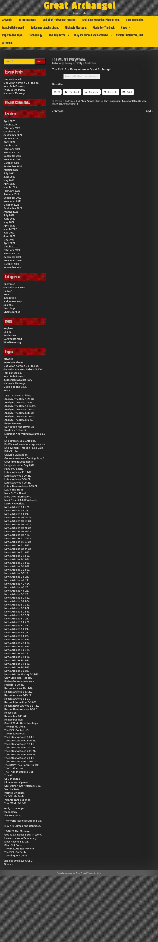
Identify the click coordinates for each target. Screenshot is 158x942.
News (124, 27)
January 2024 (11, 152)
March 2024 (10, 145)
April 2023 (9, 183)
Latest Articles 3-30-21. (17, 479)
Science (142, 101)
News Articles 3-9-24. (16, 576)
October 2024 (11, 131)
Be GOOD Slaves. (27, 20)
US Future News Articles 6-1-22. (22, 785)
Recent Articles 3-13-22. (18, 691)
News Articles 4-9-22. (16, 587)
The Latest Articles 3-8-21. (19, 744)
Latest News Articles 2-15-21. (21, 486)
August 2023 (10, 170)
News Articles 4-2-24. (16, 580)
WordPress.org (12, 342)
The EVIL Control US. (16, 730)
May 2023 (8, 180)
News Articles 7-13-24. (17, 643)
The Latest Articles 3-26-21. (20, 740)
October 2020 (11, 264)
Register (8, 328)
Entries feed (10, 335)
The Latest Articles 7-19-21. (20, 754)
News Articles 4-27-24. (17, 583)
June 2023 (9, 176)
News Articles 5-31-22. (17, 604)
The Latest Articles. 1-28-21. (20, 761)
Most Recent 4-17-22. (16, 841)
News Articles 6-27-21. (17, 625)
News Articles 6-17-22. (17, 615)
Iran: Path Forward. (13, 27)
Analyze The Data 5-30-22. (19, 413)
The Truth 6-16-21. (14, 768)
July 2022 (8, 215)
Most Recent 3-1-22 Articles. (20, 500)
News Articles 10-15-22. (17, 524)
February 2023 (11, 190)
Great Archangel (80, 6)
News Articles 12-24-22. (17, 548)
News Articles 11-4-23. (17, 545)
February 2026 (11, 128)
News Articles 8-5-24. (16, 653)
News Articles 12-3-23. (17, 552)
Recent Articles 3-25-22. (18, 695)
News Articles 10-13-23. (17, 521)
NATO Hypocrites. (14, 503)
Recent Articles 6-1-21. (17, 698)
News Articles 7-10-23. (17, 639)
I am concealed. (135, 20)
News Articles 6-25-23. (17, 622)
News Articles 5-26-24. (17, 601)
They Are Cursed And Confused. (91, 35)
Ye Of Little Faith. (14, 796)
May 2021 (8, 239)
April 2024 (9, 142)
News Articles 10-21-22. (17, 528)
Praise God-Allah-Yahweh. (19, 681)
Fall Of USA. (11, 451)
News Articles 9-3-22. (16, 670)
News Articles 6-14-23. (17, 611)
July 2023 (8, 173)
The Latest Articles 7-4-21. (19, 758)
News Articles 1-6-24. (16, 514)
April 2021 (9, 243)
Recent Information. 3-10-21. (20, 702)
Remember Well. (13, 719)
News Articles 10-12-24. (17, 517)
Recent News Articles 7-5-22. (20, 709)
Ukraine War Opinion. (16, 782)
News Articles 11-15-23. (17, 538)
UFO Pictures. (12, 779)
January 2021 (11, 253)
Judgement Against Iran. (45, 27)
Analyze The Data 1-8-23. (18, 402)
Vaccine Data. (12, 789)
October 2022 (11, 204)
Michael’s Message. (75, 27)
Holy (106, 101)
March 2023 (10, 187)
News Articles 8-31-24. (17, 650)
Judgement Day (129, 101)
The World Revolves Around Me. (23, 820)
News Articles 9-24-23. (17, 667)
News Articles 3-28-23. (17, 569)
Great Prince (90, 63)
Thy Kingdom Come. (16, 855)
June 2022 (9, 218)
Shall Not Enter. (13, 845)
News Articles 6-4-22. (16, 632)
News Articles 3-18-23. (17, 562)
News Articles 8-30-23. (17, 646)
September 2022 (12, 208)
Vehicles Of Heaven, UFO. (130, 35)
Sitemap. (7, 43)
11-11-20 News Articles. (17, 395)
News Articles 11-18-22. (17, 542)
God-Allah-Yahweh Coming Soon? (24, 458)
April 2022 (9, 225)
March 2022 (10, 229)
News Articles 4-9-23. (16, 590)
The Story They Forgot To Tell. (21, 765)
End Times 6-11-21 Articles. (20, 440)
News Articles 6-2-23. (16, 618)
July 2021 (8, 232)
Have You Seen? (13, 468)
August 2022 (10, 211)
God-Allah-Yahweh (85, 101)
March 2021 (10, 246)
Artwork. (7, 20)
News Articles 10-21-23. (17, 531)
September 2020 (12, 267)
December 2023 (12, 156)
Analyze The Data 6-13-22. (19, 416)
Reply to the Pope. (12, 35)
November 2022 (12, 201)
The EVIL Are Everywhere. (82, 76)
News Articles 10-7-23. (17, 535)
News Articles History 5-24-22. (21, 674)
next (149, 111)
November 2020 (12, 260)
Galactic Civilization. (16, 454)
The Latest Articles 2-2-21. (19, 737)
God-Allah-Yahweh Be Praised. (59, 20)
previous (58, 111)
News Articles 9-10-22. (17, 657)
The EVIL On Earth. (15, 852)
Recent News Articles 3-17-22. (21, 705)
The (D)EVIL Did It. (15, 726)
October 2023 (11, 163)
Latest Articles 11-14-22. (18, 472)
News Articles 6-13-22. (17, 608)
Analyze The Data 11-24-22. (20, 406)
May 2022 (8, 222)
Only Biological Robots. (18, 677)
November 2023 (12, 159)
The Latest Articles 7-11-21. (20, 751)
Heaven (99, 101)
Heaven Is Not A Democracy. (20, 838)
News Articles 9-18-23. (17, 664)
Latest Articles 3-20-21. (17, 475)
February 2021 (11, 250)
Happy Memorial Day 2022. (19, 465)
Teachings (57, 104)
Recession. (10, 712)
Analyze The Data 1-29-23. (19, 399)
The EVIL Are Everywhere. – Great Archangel (81, 69)
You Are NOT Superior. (17, 799)
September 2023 (12, 166)
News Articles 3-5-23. (16, 573)
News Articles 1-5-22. (16, 510)
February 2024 (11, 149)
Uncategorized (70, 104)
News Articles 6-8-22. (16, 636)
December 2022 (12, 197)
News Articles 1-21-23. (17, 507)
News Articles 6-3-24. (16, 629)
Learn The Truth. (14, 489)
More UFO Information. (17, 496)
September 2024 (12, 135)
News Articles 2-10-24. (17, 559)
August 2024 (10, 138)
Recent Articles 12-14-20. (18, 688)
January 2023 (11, 194)
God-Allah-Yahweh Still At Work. (23, 834)
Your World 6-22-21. (15, 803)
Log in (7, 332)
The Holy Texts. (57, 35)
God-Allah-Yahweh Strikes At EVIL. (101, 20)
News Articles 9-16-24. (17, 660)
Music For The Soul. (104, 27)
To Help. (9, 775)
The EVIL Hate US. (14, 733)
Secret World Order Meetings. (21, 723)
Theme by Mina (94, 873)
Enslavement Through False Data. (24, 447)
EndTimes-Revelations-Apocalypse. (25, 444)
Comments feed (12, 339)
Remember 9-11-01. (15, 716)
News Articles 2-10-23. (17, 555)
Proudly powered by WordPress (71, 873)
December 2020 (12, 257)
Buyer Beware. (12, 423)
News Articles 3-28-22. (17, 566)
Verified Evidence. (14, 792)
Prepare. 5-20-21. (14, 684)
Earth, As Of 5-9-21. (15, 430)
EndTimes (70, 101)
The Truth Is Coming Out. (18, 772)
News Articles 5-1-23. (16, 594)
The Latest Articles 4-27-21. (20, 747)
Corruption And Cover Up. (19, 427)
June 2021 (9, 236)
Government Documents (18, 461)
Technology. (36, 35)
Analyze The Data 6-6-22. (18, 420)
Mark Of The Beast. (15, 493)
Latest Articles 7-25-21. (17, 482)
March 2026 (10, 124)
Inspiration (115, 101)
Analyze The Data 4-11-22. (19, 409)
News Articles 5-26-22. (17, 597)
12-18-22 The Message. (17, 831)
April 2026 (9, 121)
